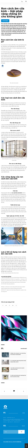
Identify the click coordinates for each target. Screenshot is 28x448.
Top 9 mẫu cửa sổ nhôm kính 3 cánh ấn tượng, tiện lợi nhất (17, 368)
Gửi (21, 431)
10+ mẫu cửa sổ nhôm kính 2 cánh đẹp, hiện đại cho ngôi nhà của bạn (18, 376)
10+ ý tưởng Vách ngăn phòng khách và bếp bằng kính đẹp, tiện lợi (18, 361)
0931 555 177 (10, 421)
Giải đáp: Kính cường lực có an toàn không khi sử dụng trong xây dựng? (18, 354)
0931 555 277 (17, 421)
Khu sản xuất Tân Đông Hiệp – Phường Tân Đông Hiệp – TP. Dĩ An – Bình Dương (13, 420)
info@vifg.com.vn (11, 417)
